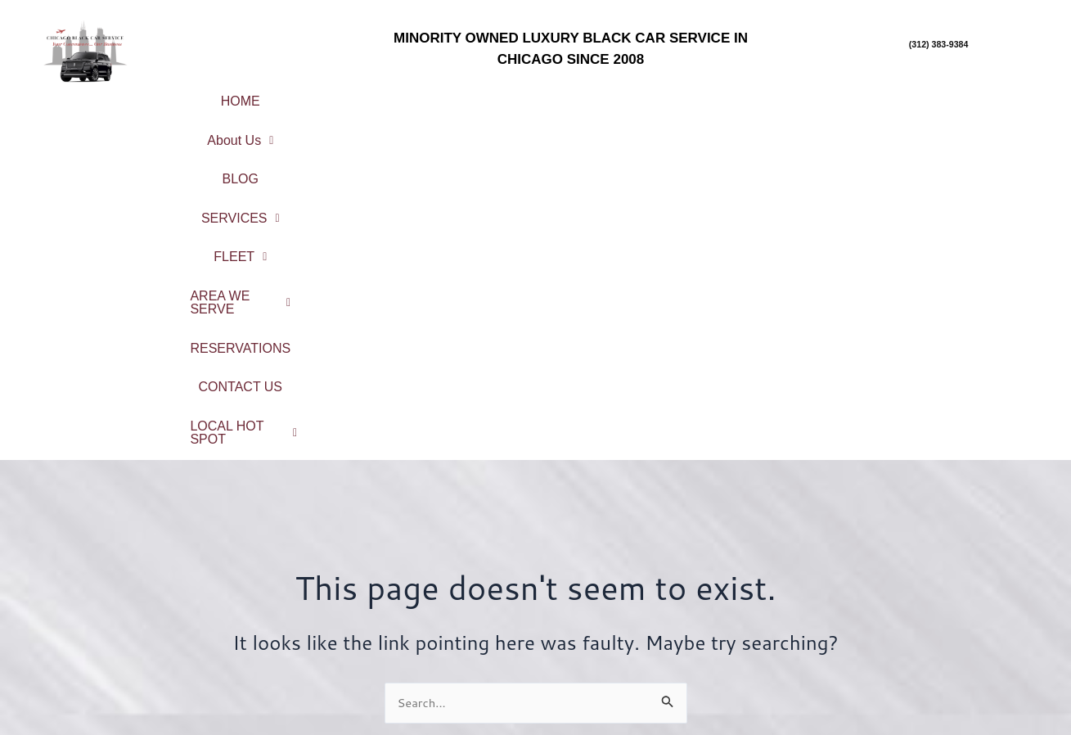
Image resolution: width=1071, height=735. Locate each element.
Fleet (407, 614)
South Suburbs (941, 649)
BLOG (447, 95)
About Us (349, 95)
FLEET (660, 95)
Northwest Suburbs (940, 627)
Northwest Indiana (940, 693)
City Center (940, 563)
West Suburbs (940, 671)
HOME (250, 95)
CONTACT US (531, 122)
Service (408, 593)
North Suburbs (940, 606)
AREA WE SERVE (792, 95)
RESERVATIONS (947, 95)
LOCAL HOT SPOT (682, 122)
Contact (407, 658)
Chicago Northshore (940, 585)
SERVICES (550, 95)
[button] (349, 95)
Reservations (408, 636)
